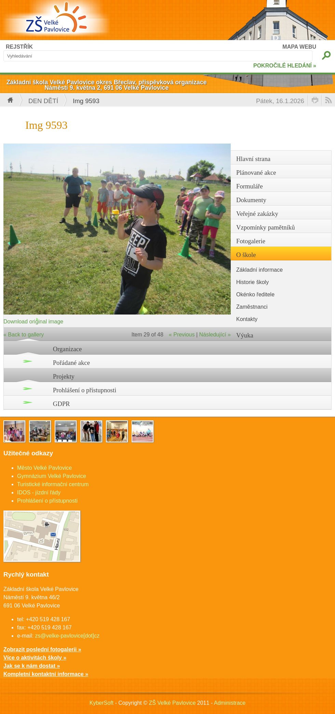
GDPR (61, 403)
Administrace (229, 703)
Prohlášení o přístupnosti (85, 390)
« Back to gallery (23, 334)
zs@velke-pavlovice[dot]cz (67, 636)
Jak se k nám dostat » (31, 666)
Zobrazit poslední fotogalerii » (42, 649)
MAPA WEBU (299, 47)
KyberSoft (101, 703)
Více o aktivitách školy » (34, 658)
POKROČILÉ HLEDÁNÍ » (284, 66)
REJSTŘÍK (19, 47)
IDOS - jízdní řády (39, 492)
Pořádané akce (71, 362)
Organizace (67, 349)
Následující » (215, 334)
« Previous (182, 334)
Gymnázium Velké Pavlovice (51, 476)
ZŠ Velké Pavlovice (172, 703)
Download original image (33, 321)
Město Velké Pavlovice (44, 468)
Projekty (64, 376)
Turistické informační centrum (53, 484)
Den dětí (43, 100)
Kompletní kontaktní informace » (45, 674)
